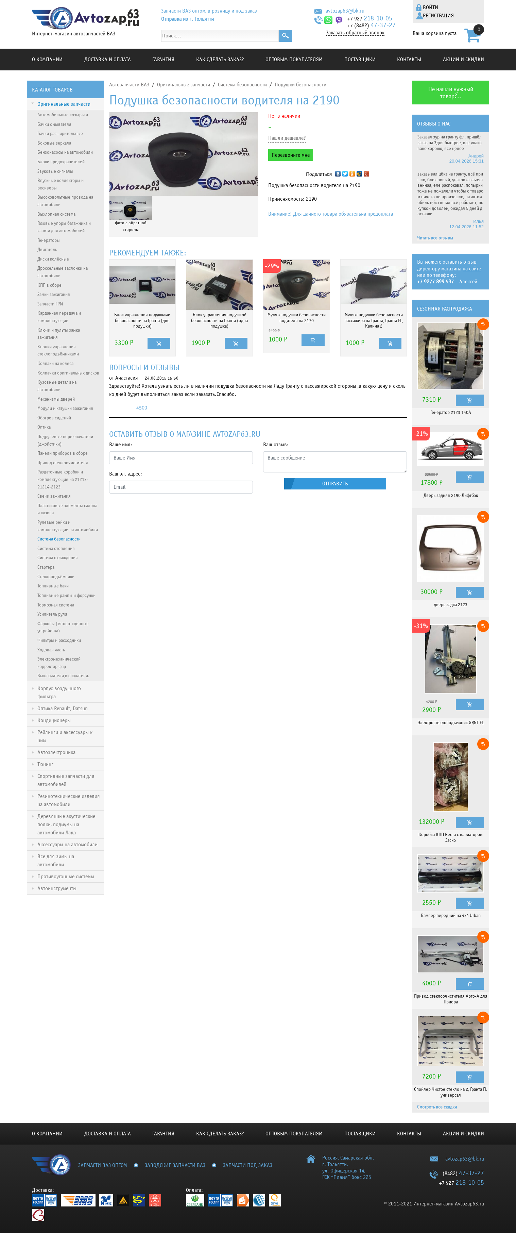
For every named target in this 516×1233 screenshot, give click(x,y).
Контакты (409, 59)
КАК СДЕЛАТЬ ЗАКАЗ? (220, 59)
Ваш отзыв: (276, 444)
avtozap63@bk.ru (345, 11)
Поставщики (360, 59)
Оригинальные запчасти (183, 85)
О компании (47, 59)
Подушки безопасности (300, 85)
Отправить (335, 484)
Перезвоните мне (291, 155)
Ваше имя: (120, 444)
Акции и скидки (463, 59)
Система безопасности (242, 85)
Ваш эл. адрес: (125, 474)
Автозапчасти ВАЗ (129, 85)
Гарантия (163, 59)
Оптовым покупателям (294, 59)
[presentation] (160, 512)
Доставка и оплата (107, 59)
